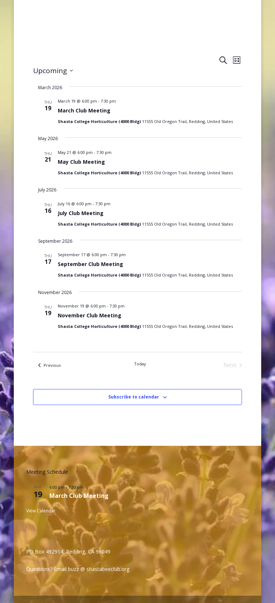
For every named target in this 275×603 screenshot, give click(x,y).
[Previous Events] (49, 365)
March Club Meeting (84, 110)
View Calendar (41, 511)
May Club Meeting (81, 161)
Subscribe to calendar (133, 397)
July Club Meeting (81, 213)
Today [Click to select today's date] (140, 363)
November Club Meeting (89, 315)
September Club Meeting (90, 264)
